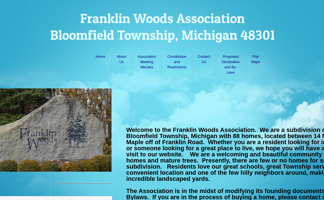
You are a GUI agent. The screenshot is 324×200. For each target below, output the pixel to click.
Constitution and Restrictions (176, 61)
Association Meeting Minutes (147, 61)
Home (100, 56)
